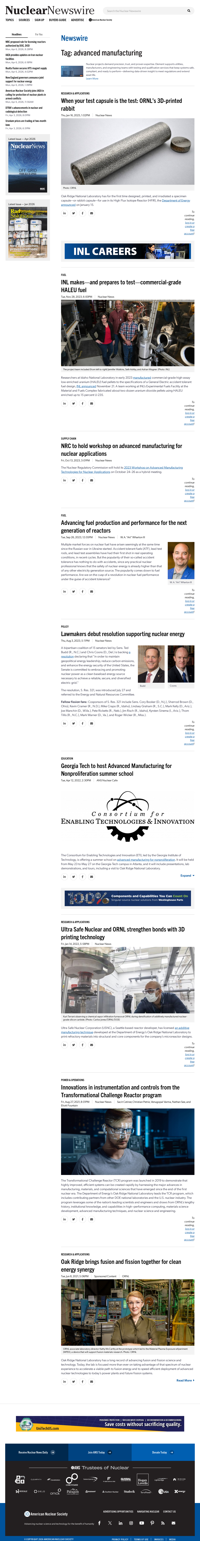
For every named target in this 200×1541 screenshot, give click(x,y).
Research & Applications (75, 93)
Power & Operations (72, 1080)
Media (172, 1539)
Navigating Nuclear (148, 1511)
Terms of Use (141, 1539)
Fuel (63, 274)
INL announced (86, 386)
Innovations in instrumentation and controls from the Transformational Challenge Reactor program (120, 1090)
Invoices (159, 1539)
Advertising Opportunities (118, 1511)
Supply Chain (68, 438)
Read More (185, 1380)
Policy (65, 626)
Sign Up (39, 20)
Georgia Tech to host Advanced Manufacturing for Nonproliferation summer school (116, 769)
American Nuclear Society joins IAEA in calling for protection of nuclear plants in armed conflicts (26, 94)
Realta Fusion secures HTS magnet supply (26, 68)
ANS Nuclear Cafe (107, 780)
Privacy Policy (120, 1539)
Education (67, 758)
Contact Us (169, 1511)
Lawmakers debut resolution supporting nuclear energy (123, 633)
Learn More (92, 78)
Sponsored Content (105, 1276)
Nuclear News (104, 115)
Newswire (74, 37)
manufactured (142, 377)
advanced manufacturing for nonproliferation (146, 859)
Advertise (77, 20)
